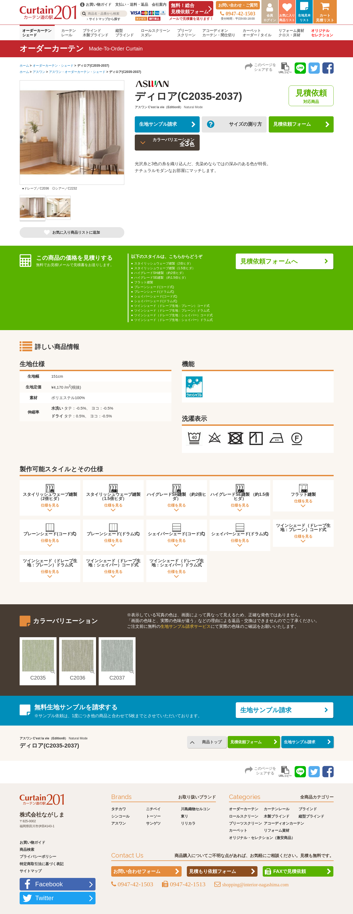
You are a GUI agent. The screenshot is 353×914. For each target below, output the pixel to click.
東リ (184, 815)
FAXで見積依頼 (289, 870)
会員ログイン (270, 18)
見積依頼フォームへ (272, 262)
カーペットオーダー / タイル (257, 32)
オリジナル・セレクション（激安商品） (262, 837)
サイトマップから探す (103, 19)
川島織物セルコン (195, 808)
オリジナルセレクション (322, 32)
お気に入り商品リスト (287, 18)
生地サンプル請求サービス (185, 625)
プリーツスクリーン (186, 32)
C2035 (38, 677)
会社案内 (159, 4)
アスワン (39, 72)
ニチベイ (153, 808)
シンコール (120, 815)
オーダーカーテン (243, 808)
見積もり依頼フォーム (212, 870)
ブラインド (308, 808)
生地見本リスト (304, 18)
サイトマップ (31, 870)
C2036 (77, 677)
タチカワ (118, 808)
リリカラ (188, 822)
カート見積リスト (325, 17)
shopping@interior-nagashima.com (255, 884)
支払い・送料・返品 (131, 4)
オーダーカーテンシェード (37, 32)
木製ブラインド (276, 815)
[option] (72, 137)
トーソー (153, 815)
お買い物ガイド (32, 842)
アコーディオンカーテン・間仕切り (218, 32)
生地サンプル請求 (161, 125)
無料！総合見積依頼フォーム (190, 8)
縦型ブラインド (124, 32)
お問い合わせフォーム (136, 870)
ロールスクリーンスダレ (155, 32)
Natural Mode (193, 107)
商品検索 (27, 849)
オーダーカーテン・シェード (53, 65)
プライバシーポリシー (38, 856)
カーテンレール (68, 32)
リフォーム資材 (276, 829)
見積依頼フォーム (295, 125)
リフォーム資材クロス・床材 (291, 32)
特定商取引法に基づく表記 (42, 863)
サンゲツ (153, 822)
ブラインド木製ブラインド (95, 32)
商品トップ (210, 741)
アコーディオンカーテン (284, 822)
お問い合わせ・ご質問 (237, 5)
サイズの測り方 (243, 125)
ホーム (24, 65)
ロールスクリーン (243, 815)
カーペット (238, 829)
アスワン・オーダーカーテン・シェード (77, 72)
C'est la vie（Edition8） (165, 107)
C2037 (117, 677)
